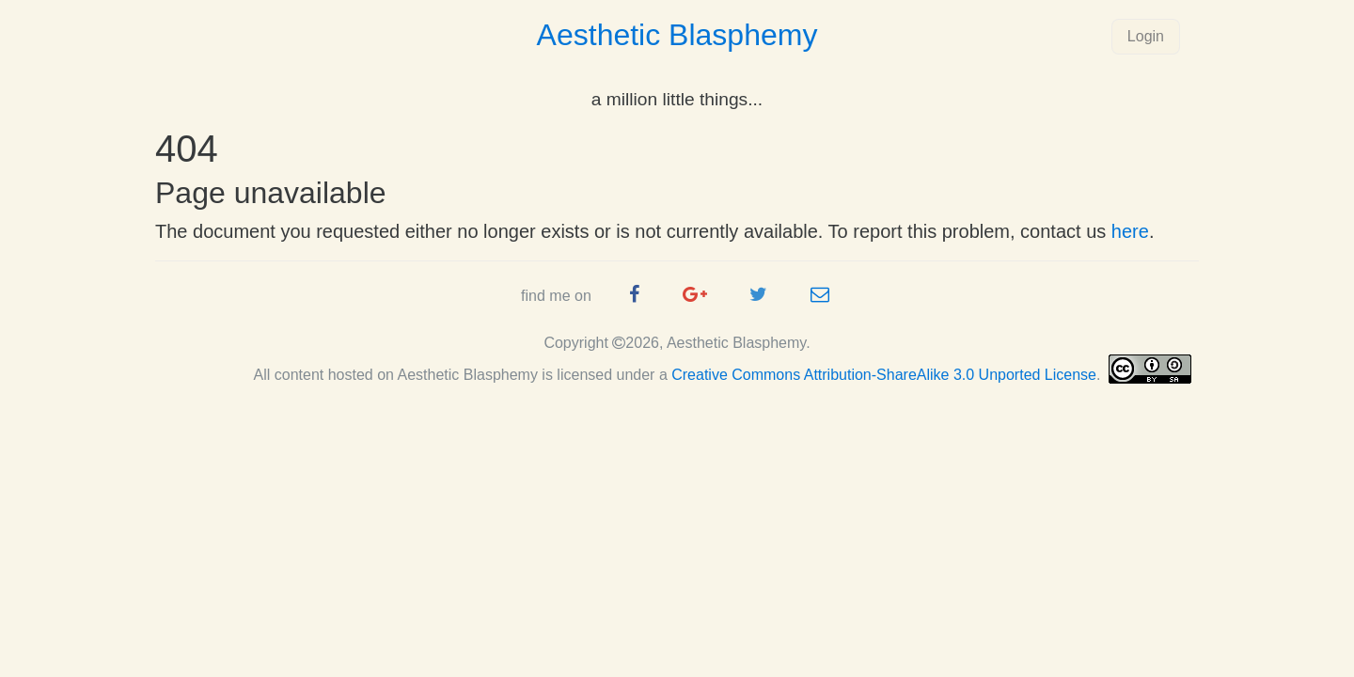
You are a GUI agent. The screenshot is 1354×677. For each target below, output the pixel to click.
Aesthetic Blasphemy (677, 35)
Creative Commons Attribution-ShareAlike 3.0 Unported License (883, 375)
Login (1145, 36)
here (1130, 231)
